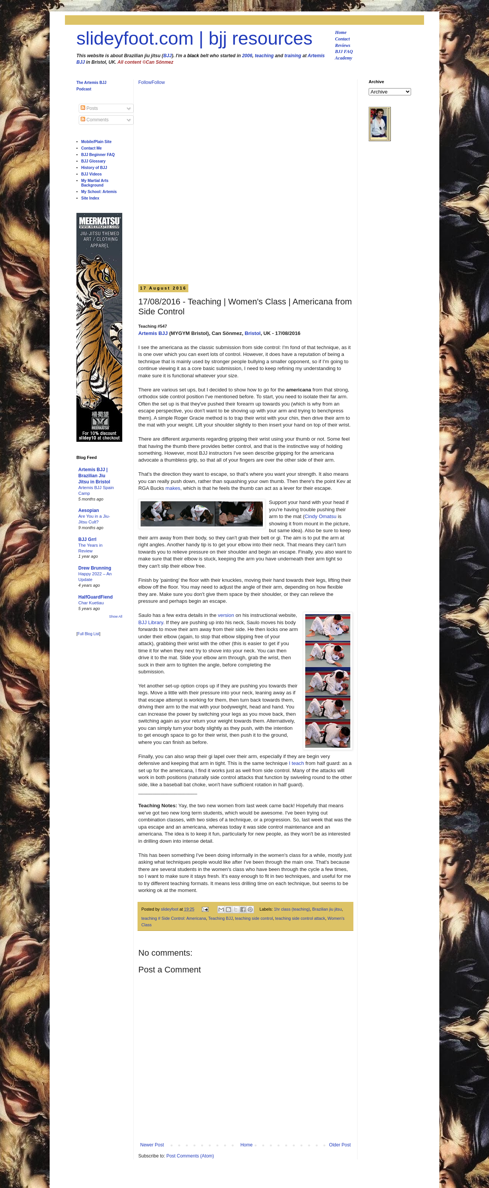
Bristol (252, 333)
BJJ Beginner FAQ (98, 155)
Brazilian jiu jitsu (327, 909)
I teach (296, 763)
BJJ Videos (91, 174)
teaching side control (254, 918)
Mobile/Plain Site (96, 142)
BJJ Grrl (87, 539)
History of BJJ (94, 168)
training (292, 55)
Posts (89, 108)
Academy (343, 58)
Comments (94, 119)
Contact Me (91, 148)
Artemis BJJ (153, 333)
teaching (264, 55)
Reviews (342, 45)
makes (172, 488)
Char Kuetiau (91, 602)
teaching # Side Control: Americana (173, 918)
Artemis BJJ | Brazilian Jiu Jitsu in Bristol (94, 476)
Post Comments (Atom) (190, 1156)
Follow (145, 82)
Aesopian (88, 510)
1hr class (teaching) (292, 909)
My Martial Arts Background (94, 183)
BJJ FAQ (344, 51)
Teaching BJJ (220, 918)
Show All (115, 616)
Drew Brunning (94, 568)
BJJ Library (150, 622)
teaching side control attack (300, 918)
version (226, 615)
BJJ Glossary (93, 161)
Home (341, 32)
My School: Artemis (99, 192)
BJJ (167, 55)
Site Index (90, 198)
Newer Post (152, 1145)
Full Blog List (88, 634)
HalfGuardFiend (95, 597)
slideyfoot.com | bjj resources (194, 38)
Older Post (340, 1145)
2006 (247, 55)
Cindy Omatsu (320, 516)
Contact (342, 39)
